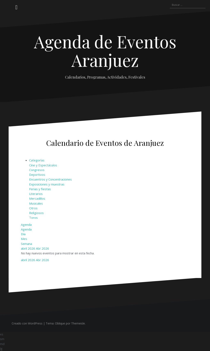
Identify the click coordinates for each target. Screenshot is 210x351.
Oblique (60, 323)
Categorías (37, 160)
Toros (33, 217)
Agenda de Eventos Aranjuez (105, 50)
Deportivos (37, 175)
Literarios (36, 194)
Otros (33, 208)
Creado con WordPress (27, 323)
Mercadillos (37, 198)
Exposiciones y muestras (46, 184)
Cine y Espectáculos (43, 165)
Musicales (36, 203)
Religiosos (36, 213)
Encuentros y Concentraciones (50, 179)
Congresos (37, 170)
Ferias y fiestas (40, 189)
